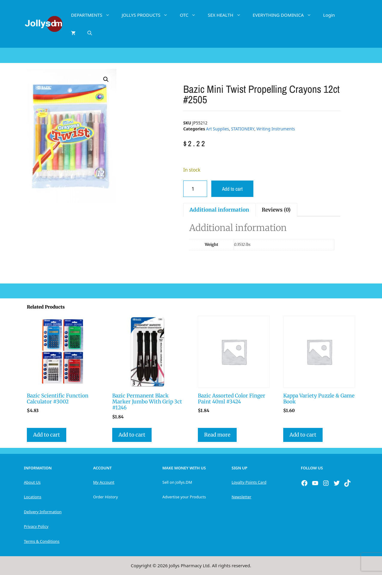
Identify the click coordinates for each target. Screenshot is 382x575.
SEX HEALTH (227, 15)
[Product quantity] (195, 189)
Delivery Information (42, 511)
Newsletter (241, 497)
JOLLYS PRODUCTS (148, 15)
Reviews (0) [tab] (276, 209)
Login (329, 15)
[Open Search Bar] (89, 33)
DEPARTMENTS (93, 15)
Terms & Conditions (41, 541)
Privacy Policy (36, 526)
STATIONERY (242, 129)
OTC (191, 15)
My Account (103, 482)
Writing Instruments (275, 129)
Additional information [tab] (219, 209)
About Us (32, 482)
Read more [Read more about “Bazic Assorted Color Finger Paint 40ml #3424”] (217, 434)
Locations (32, 497)
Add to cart (232, 188)
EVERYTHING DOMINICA (285, 15)
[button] (106, 79)
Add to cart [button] (46, 434)
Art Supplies (217, 129)
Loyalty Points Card (249, 482)
